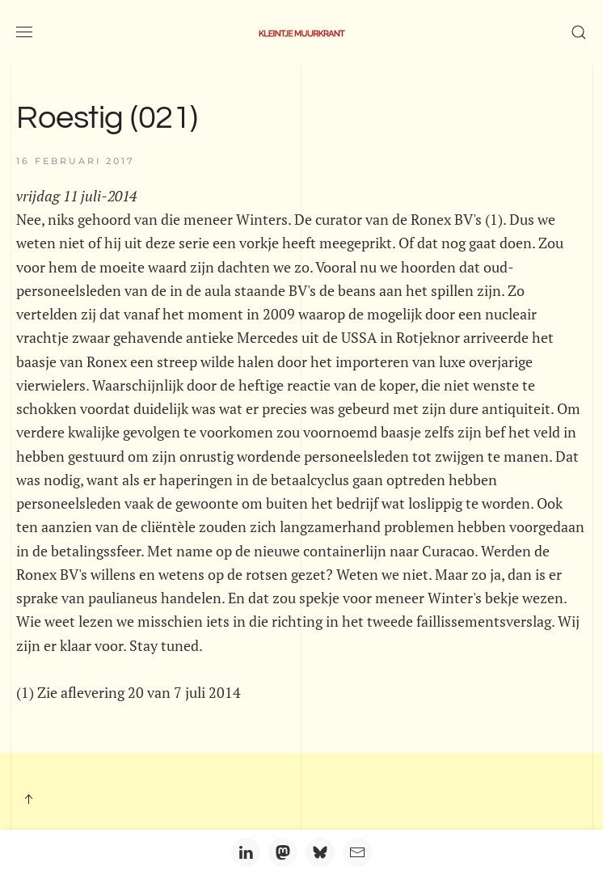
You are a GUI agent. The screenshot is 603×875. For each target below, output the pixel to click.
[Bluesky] (320, 852)
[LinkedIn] (245, 852)
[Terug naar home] (301, 32)
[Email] (357, 852)
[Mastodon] (282, 852)
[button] (24, 32)
